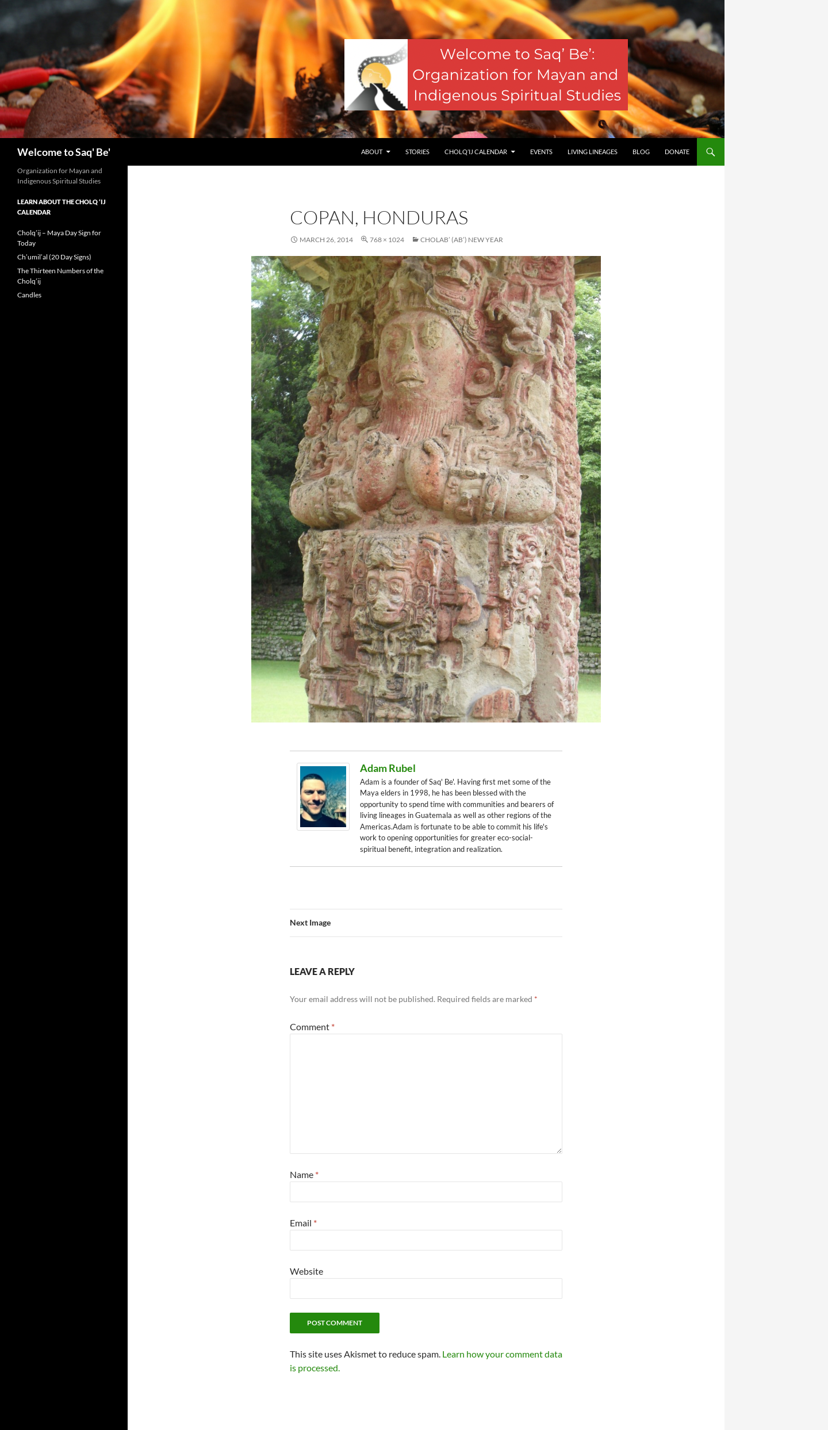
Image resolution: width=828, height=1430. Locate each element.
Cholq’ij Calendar (475, 151)
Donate (677, 151)
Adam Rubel (388, 768)
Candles (29, 294)
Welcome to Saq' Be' (63, 152)
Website (306, 1270)
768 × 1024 (387, 239)
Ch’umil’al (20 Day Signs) (54, 257)
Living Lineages (593, 151)
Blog (641, 151)
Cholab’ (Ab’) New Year (461, 239)
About (371, 151)
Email (303, 1222)
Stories (417, 151)
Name (304, 1174)
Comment (312, 1026)
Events (541, 151)
